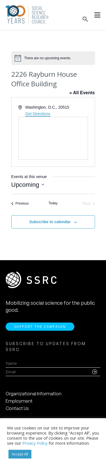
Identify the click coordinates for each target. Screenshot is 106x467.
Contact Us (17, 408)
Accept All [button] (20, 454)
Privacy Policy (34, 443)
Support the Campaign (40, 326)
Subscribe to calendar (49, 222)
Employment (19, 401)
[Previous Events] (20, 203)
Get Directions (37, 113)
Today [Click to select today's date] (52, 203)
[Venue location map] (53, 138)
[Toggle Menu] (97, 15)
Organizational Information (33, 393)
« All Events (82, 92)
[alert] (53, 58)
